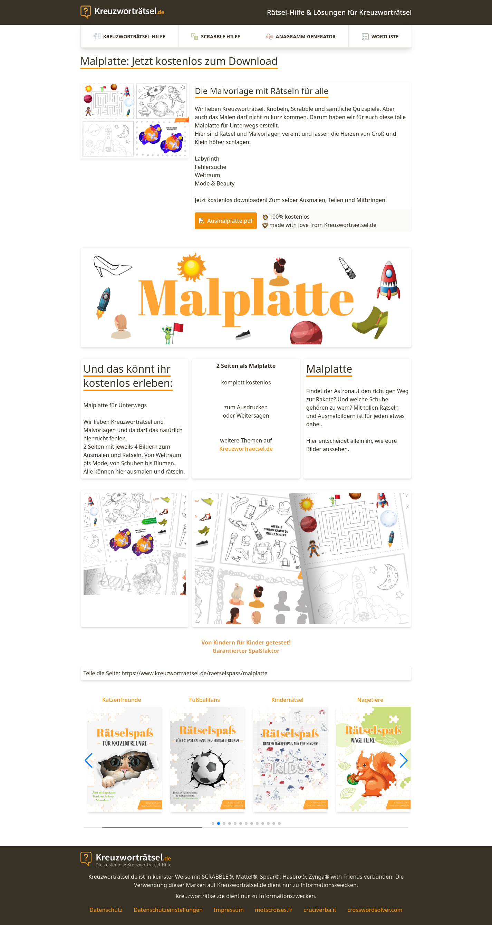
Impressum (229, 910)
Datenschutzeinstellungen (168, 910)
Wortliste (380, 36)
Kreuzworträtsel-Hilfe (129, 36)
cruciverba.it (319, 910)
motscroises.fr (273, 910)
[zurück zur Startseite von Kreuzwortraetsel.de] (125, 12)
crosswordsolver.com (375, 910)
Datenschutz (106, 910)
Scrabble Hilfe (215, 36)
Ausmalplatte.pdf (226, 221)
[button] (88, 760)
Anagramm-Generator (301, 36)
